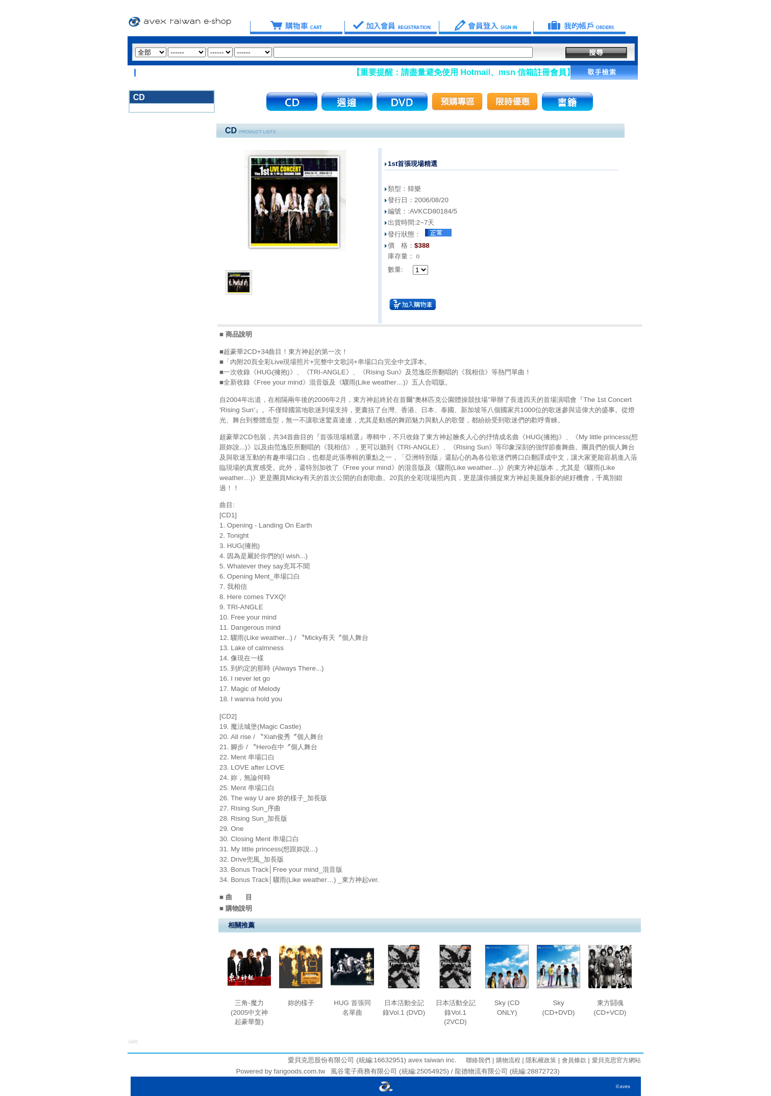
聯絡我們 (478, 1060)
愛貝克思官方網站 (616, 1060)
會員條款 (573, 1060)
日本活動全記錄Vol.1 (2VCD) (456, 1012)
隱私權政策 (540, 1060)
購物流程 (507, 1060)
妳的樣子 (301, 1003)
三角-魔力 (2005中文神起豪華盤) (249, 1012)
